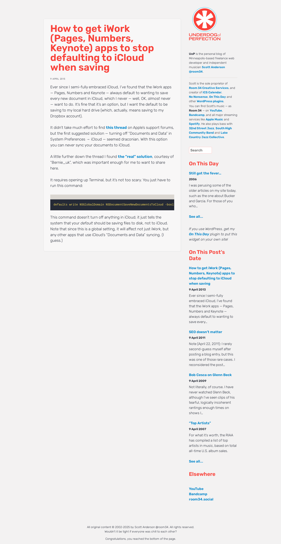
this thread (116, 127)
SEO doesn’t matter (205, 332)
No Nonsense (198, 97)
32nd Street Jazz (201, 128)
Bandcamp (196, 115)
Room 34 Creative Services (209, 88)
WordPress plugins (210, 101)
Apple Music (214, 119)
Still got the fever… (205, 173)
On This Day (217, 97)
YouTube (216, 110)
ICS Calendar (212, 92)
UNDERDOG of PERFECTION (212, 20)
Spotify (194, 124)
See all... (196, 217)
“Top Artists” (200, 423)
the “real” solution (135, 156)
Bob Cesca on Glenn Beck (210, 375)
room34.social (201, 499)
